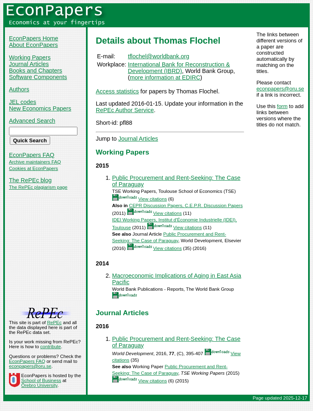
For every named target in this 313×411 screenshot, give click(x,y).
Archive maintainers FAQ (35, 161)
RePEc (54, 322)
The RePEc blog (30, 180)
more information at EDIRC (165, 77)
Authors (19, 89)
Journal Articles (29, 64)
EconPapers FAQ (31, 155)
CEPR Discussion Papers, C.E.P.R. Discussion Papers (186, 205)
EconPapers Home (33, 38)
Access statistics (117, 91)
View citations (152, 199)
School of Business (41, 380)
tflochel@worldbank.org (159, 56)
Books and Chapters (35, 70)
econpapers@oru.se (280, 89)
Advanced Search (32, 120)
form (282, 106)
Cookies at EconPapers (33, 168)
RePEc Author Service (125, 110)
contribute (50, 346)
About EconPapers (33, 45)
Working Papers (30, 57)
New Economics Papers (40, 108)
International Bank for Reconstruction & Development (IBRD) (179, 67)
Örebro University (39, 385)
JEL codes (22, 102)
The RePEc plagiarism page (38, 187)
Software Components (38, 77)
